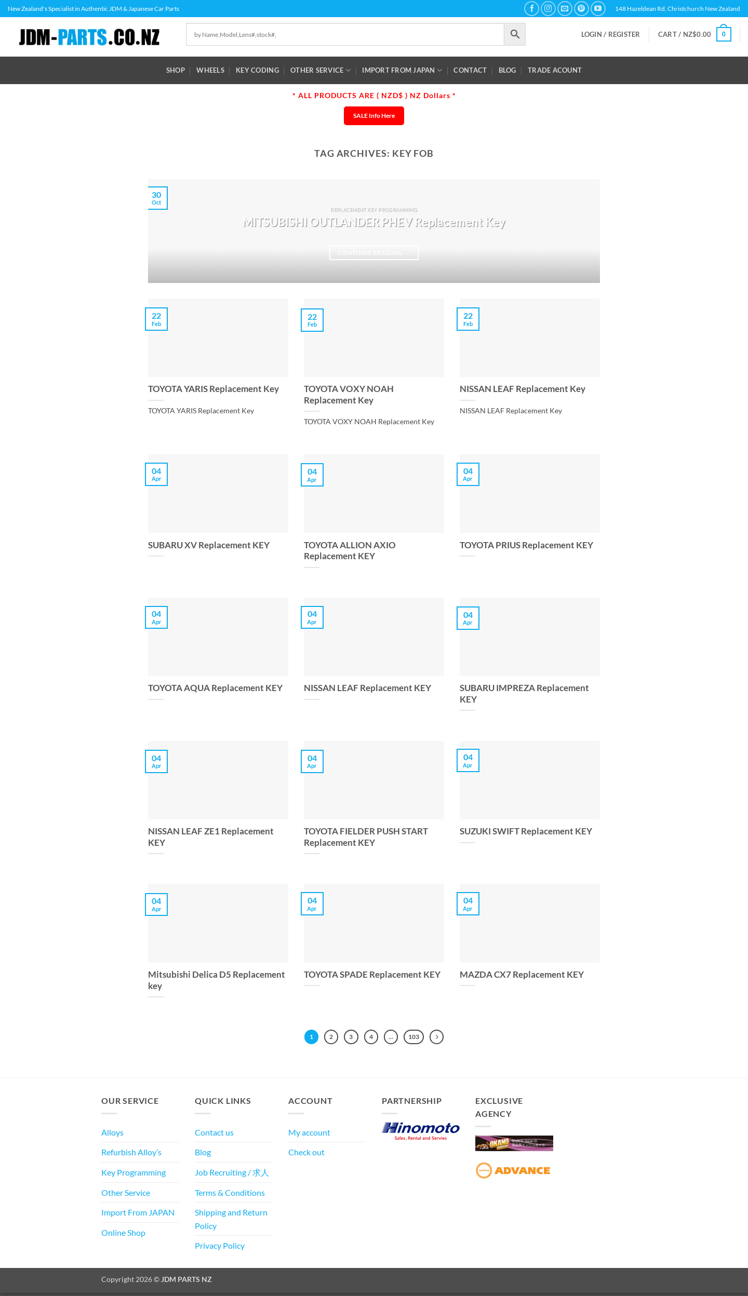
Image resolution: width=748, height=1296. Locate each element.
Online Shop (123, 1235)
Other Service (320, 70)
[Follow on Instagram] (548, 8)
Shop (175, 70)
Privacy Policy (220, 1249)
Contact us (214, 1135)
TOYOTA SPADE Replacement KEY (372, 974)
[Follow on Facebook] (531, 8)
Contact (470, 70)
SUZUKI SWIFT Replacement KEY (526, 831)
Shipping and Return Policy (231, 1222)
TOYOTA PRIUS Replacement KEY (526, 545)
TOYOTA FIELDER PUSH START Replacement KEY (366, 837)
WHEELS (210, 70)
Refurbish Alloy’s (131, 1155)
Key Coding (257, 70)
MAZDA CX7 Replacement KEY (522, 974)
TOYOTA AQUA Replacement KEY (215, 688)
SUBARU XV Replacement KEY (209, 545)
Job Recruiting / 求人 (232, 1175)
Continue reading (374, 253)
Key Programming (133, 1175)
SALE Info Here (374, 115)
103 (420, 1038)
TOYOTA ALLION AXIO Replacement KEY (350, 551)
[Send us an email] (564, 8)
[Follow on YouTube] (598, 8)
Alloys (112, 1135)
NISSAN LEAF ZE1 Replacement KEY (211, 837)
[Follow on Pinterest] (581, 8)
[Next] (446, 1038)
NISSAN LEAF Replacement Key (522, 389)
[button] (610, 34)
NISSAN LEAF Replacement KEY (367, 688)
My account (309, 1135)
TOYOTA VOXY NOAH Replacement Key (349, 395)
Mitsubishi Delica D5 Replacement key (216, 980)
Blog (507, 70)
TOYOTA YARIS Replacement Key (213, 389)
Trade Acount (555, 70)
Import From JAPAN (402, 70)
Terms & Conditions (230, 1195)
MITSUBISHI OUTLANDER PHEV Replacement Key (374, 222)
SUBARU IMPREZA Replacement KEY (524, 694)
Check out (306, 1155)
